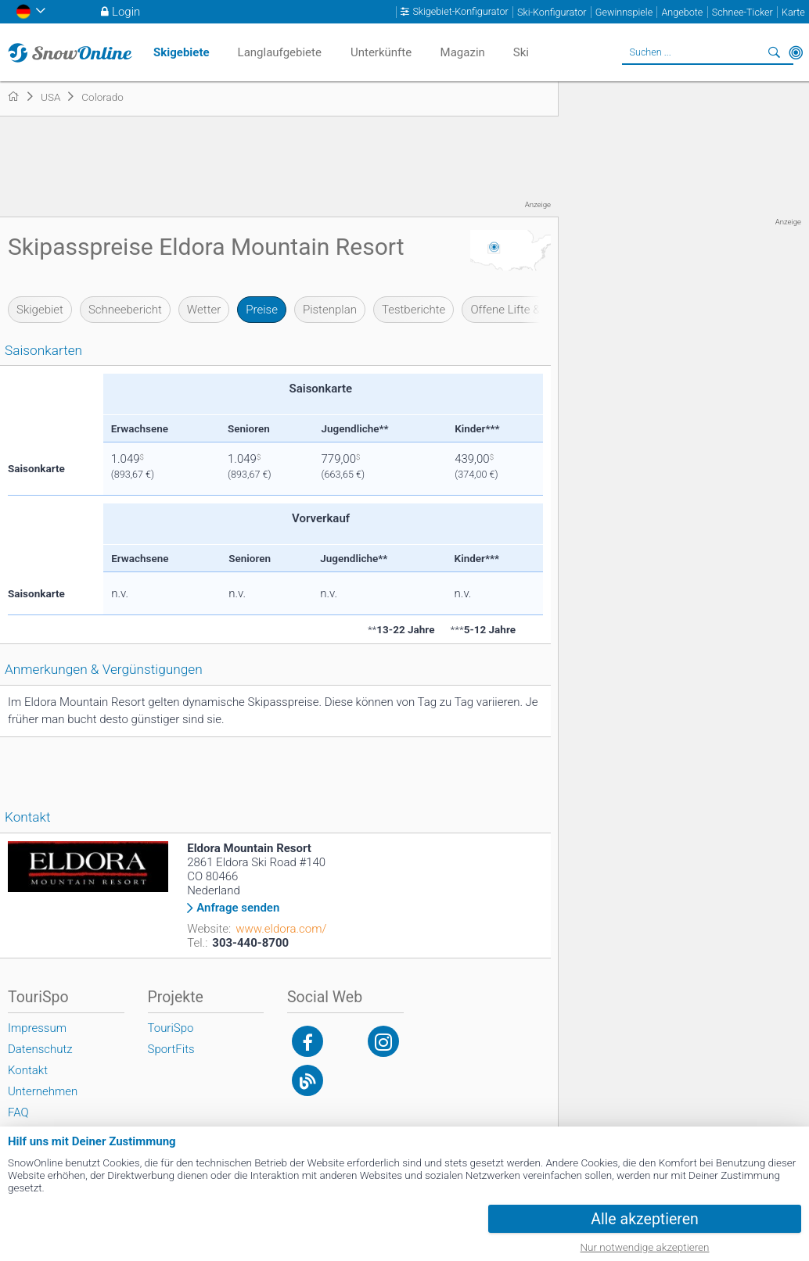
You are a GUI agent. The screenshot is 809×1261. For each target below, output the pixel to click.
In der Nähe (796, 52)
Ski (521, 52)
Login (126, 12)
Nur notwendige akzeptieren (645, 1247)
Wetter (204, 310)
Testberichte (413, 310)
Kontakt (28, 1070)
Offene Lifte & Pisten (522, 310)
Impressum (37, 1028)
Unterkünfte (381, 52)
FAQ (18, 1112)
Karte (793, 12)
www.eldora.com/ (281, 929)
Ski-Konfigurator (551, 12)
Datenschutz (40, 1049)
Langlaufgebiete (280, 52)
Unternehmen (42, 1091)
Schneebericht (125, 310)
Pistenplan (330, 310)
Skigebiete (181, 52)
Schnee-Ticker (742, 12)
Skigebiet (39, 310)
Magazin (462, 52)
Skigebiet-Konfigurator (460, 11)
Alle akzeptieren (645, 1219)
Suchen (774, 52)
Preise (262, 310)
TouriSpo (171, 1028)
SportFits (171, 1049)
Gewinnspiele (624, 12)
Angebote (682, 12)
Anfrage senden (237, 908)
